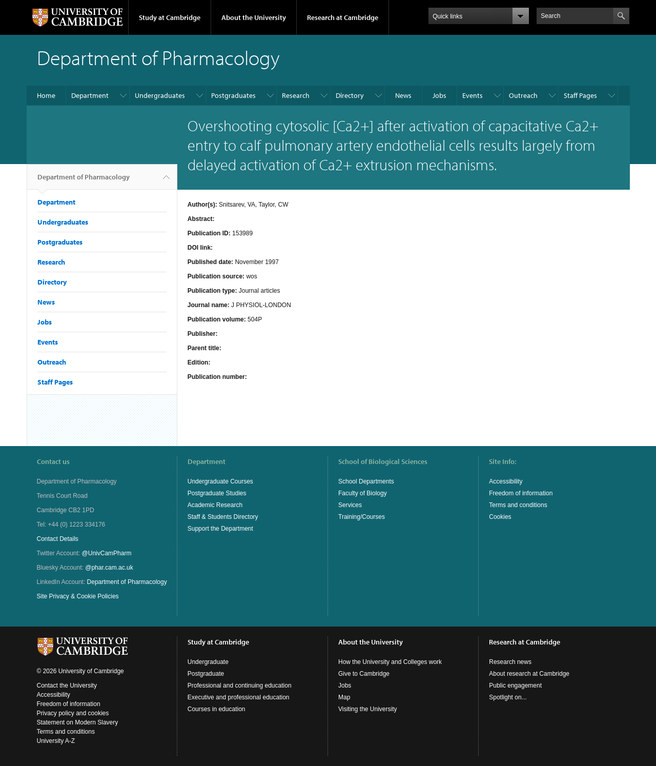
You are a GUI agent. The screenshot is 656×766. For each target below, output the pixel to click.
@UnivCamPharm (107, 553)
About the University (253, 17)
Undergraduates (160, 95)
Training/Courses (361, 516)
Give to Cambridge (363, 673)
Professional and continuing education (240, 685)
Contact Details (57, 538)
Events (472, 95)
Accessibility (505, 481)
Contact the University (67, 685)
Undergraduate (208, 662)
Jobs (439, 95)
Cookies (500, 516)
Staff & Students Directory (223, 516)
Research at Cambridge (342, 17)
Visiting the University (367, 709)
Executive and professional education (239, 697)
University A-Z (56, 740)
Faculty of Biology (362, 493)
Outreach (523, 95)
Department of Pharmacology (83, 181)
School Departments (366, 481)
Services (350, 505)
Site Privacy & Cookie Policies (78, 596)
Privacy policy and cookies (73, 713)
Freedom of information (520, 493)
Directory (350, 95)
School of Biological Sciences (382, 461)
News (403, 95)
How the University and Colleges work (390, 662)
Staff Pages (580, 95)
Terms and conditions (518, 505)
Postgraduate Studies (217, 493)
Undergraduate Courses (220, 481)
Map (344, 697)
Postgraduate (206, 673)
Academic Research (215, 505)
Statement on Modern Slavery (77, 722)
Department (90, 95)
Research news (510, 662)
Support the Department (220, 528)
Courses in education (216, 709)
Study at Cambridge (169, 17)
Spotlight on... (507, 697)
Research (296, 95)
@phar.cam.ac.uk (109, 567)
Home (46, 95)
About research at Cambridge (529, 673)
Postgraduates (233, 95)
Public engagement (515, 685)
